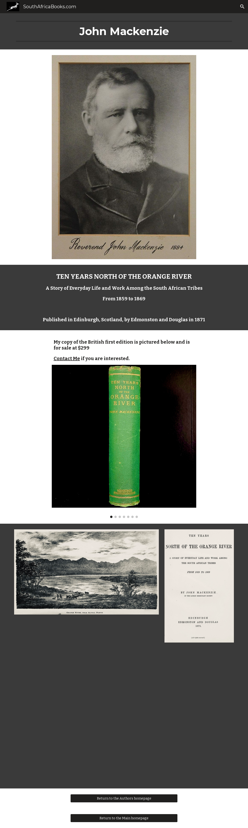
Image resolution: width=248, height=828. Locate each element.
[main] (124, 31)
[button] (242, 6)
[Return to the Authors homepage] (124, 798)
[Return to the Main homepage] (124, 818)
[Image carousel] (124, 441)
